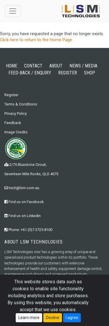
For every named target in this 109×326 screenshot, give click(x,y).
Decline (52, 317)
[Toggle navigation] (13, 11)
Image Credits (16, 132)
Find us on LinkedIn (22, 216)
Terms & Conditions (20, 104)
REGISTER (67, 73)
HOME (11, 66)
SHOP (89, 73)
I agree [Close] (72, 317)
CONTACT (33, 66)
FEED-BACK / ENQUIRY (29, 73)
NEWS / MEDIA (83, 66)
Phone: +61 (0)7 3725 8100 (28, 230)
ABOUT (55, 66)
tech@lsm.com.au (21, 188)
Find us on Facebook (24, 202)
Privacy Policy (15, 113)
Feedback (12, 123)
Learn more (29, 317)
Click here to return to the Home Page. (36, 39)
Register (11, 95)
